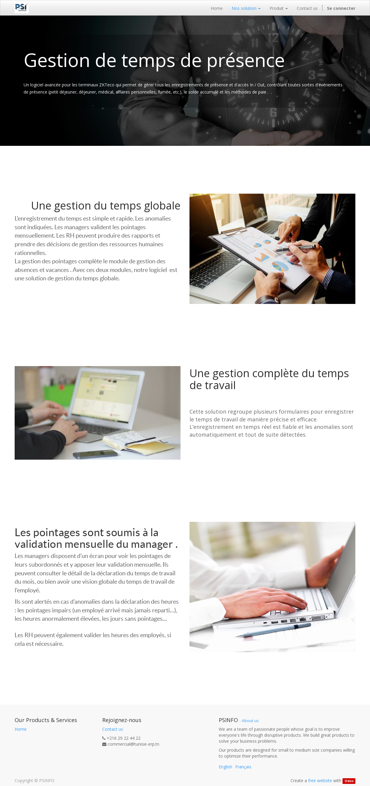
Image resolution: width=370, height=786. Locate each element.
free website (320, 780)
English (225, 767)
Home (21, 729)
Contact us (112, 729)
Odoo (349, 781)
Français (243, 767)
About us (250, 720)
